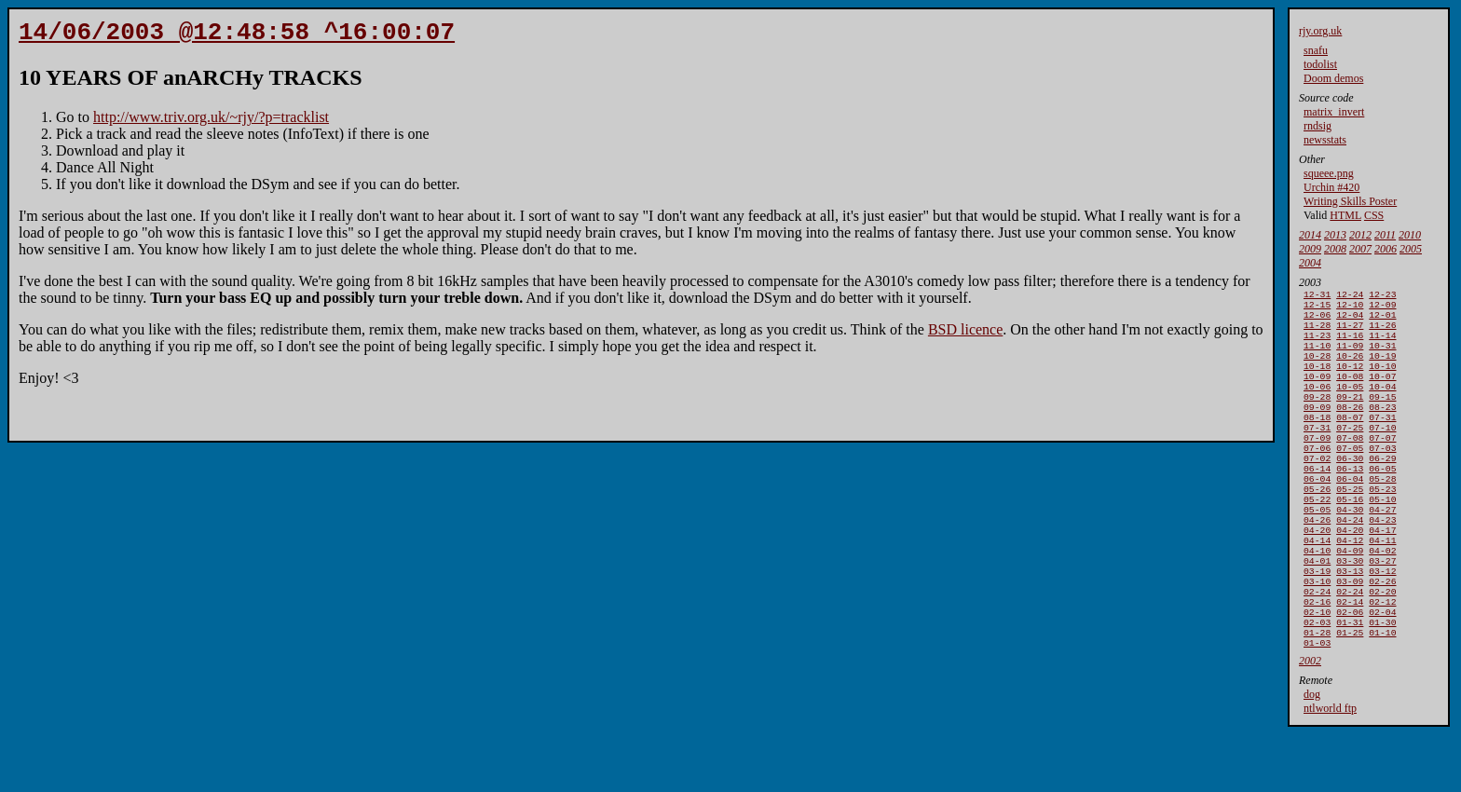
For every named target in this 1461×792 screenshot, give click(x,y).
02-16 (1317, 659)
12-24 (1349, 296)
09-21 (1349, 417)
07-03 (1382, 477)
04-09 (1349, 599)
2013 (1335, 234)
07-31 (1382, 441)
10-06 (1317, 405)
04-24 (1349, 562)
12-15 (1317, 308)
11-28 (1317, 332)
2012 (1360, 234)
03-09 (1349, 635)
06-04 (1317, 514)
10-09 (1317, 393)
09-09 (1317, 429)
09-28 (1317, 417)
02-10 (1317, 671)
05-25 (1349, 526)
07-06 (1317, 477)
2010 (1410, 234)
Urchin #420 (1331, 187)
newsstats (1325, 139)
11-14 (1382, 344)
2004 (1310, 262)
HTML (1345, 215)
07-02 (1317, 490)
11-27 (1349, 332)
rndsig (1317, 125)
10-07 (1382, 393)
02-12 (1382, 659)
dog (1312, 759)
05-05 (1317, 550)
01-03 (1317, 708)
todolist (1320, 64)
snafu (1316, 50)
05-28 (1382, 514)
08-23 (1382, 429)
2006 (1385, 248)
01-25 (1349, 696)
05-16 (1349, 538)
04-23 (1382, 562)
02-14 (1349, 659)
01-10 (1382, 696)
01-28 (1317, 696)
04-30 (1349, 550)
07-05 (1349, 477)
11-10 (1317, 356)
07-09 (1317, 465)
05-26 (1317, 526)
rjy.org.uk (1320, 30)
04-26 (1317, 562)
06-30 (1349, 490)
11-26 (1382, 332)
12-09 (1382, 308)
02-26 (1382, 635)
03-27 (1382, 611)
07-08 (1349, 465)
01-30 (1382, 683)
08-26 (1349, 429)
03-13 (1349, 623)
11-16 (1349, 344)
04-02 (1382, 599)
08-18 (1317, 441)
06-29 (1382, 490)
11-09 (1349, 356)
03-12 (1382, 623)
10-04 (1382, 405)
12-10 (1349, 308)
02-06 (1349, 671)
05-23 (1382, 526)
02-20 (1382, 647)
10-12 (1349, 381)
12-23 (1382, 296)
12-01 (1382, 320)
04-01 (1317, 611)
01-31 (1349, 683)
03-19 (1317, 623)
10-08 (1349, 393)
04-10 (1317, 599)
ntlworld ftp (1330, 773)
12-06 (1317, 320)
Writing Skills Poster (1350, 201)
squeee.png (1329, 173)
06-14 (1317, 502)
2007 (1360, 248)
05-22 (1317, 538)
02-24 (1317, 647)
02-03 (1317, 683)
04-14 (1317, 586)
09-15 (1382, 417)
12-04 (1349, 320)
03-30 (1349, 611)
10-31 (1382, 356)
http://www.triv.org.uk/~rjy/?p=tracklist (211, 122)
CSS (1374, 215)
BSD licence (965, 335)
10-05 (1349, 405)
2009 (1310, 248)
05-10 (1382, 538)
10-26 (1349, 368)
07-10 (1382, 453)
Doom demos (1333, 78)
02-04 (1382, 671)
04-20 (1317, 574)
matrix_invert (1334, 111)
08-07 (1349, 441)
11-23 (1317, 344)
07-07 (1382, 465)
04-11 (1382, 586)
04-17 (1382, 574)
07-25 (1349, 453)
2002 (1310, 725)
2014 (1310, 234)
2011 (1385, 234)
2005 (1411, 248)
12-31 (1317, 296)
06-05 (1382, 502)
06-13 (1349, 502)
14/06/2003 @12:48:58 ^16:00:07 (237, 35)
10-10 (1382, 381)
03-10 (1317, 635)
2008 (1335, 248)
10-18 (1317, 381)
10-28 (1317, 368)
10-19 (1382, 368)
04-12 (1349, 586)
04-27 (1382, 550)
